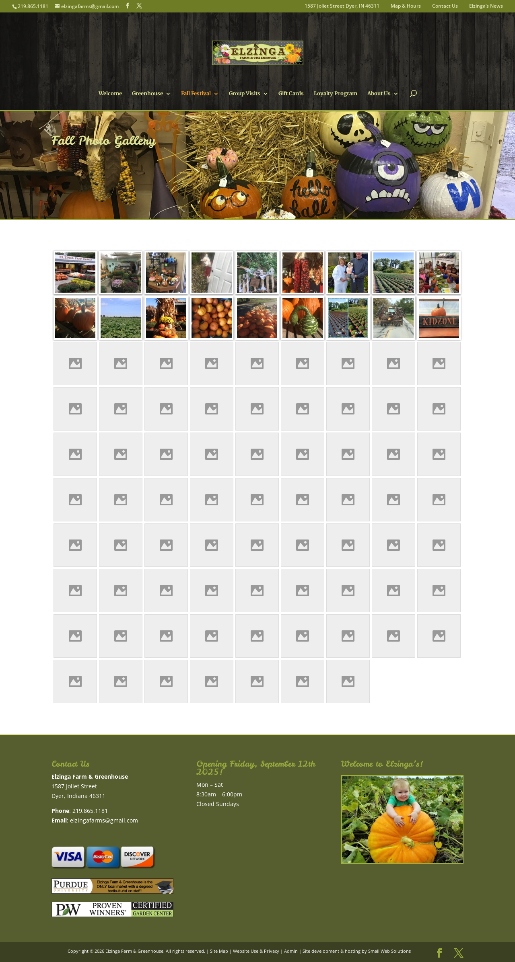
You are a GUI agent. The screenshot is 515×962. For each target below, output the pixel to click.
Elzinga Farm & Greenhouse (134, 951)
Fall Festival (196, 94)
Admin (291, 951)
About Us (379, 94)
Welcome (110, 94)
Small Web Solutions (389, 951)
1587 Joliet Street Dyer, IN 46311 (342, 6)
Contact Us (445, 6)
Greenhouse (147, 94)
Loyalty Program (335, 94)
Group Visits (244, 94)
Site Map (219, 951)
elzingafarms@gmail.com (104, 820)
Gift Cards (291, 94)
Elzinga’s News (486, 6)
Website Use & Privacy (256, 951)
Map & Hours (406, 6)
